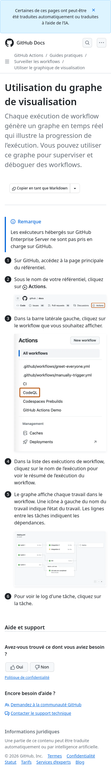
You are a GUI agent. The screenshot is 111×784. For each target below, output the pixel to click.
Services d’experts (53, 762)
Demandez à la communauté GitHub (43, 704)
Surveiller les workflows (37, 61)
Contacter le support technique (38, 713)
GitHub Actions (28, 55)
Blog (79, 762)
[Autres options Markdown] (75, 188)
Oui (16, 667)
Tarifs (26, 762)
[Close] (94, 9)
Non (42, 667)
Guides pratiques (66, 55)
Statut (10, 762)
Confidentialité (81, 756)
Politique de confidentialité (27, 677)
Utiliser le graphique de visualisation (49, 67)
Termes (55, 756)
